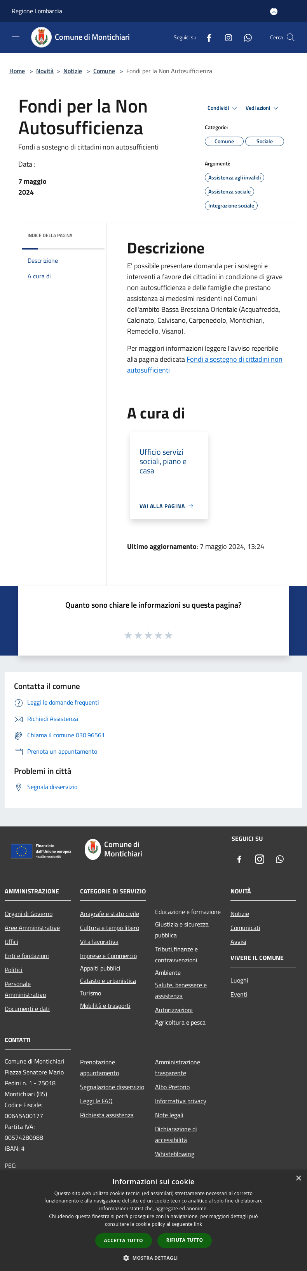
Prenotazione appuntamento (99, 1067)
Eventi (239, 994)
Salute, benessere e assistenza (181, 990)
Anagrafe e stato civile (109, 913)
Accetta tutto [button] (123, 1240)
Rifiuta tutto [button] (184, 1240)
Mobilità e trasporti (105, 1005)
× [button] (298, 1178)
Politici (14, 969)
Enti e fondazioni (27, 955)
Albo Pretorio (172, 1087)
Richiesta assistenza (107, 1115)
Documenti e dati (27, 1008)
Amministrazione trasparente (177, 1067)
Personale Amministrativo (25, 989)
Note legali (169, 1115)
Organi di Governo (28, 913)
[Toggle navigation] (15, 36)
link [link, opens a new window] (198, 1224)
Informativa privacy (180, 1101)
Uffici (11, 941)
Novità (45, 71)
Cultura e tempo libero (109, 927)
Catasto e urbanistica (108, 980)
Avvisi (238, 941)
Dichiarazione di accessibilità (176, 1134)
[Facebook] (206, 37)
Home (17, 71)
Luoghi (239, 980)
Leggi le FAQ (96, 1101)
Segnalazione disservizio (112, 1087)
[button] (153, 1258)
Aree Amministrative (32, 927)
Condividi (223, 108)
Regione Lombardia (37, 11)
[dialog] (153, 1220)
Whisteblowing (174, 1153)
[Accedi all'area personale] (273, 11)
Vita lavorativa (99, 941)
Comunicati (245, 927)
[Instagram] (225, 37)
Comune (104, 71)
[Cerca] (290, 37)
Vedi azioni (263, 108)
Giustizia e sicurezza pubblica (182, 929)
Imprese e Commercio (108, 955)
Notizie (72, 71)
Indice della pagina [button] (50, 235)
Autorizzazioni (174, 1009)
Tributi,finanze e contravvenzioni (176, 954)
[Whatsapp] (245, 37)
